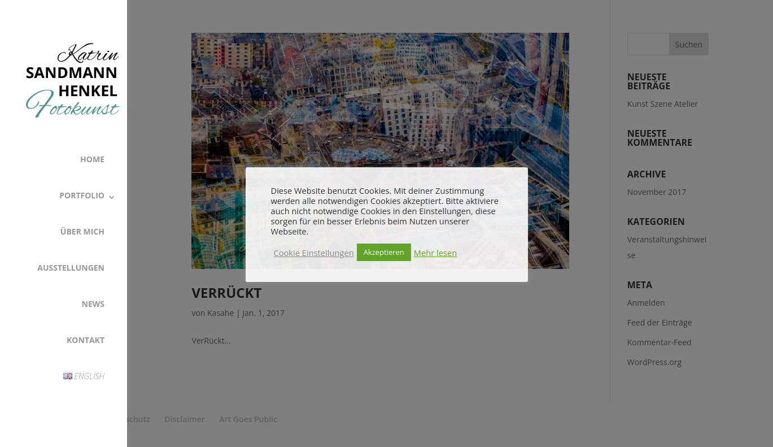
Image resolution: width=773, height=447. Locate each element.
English (83, 376)
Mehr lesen (435, 253)
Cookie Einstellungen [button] (314, 253)
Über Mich (82, 231)
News (93, 303)
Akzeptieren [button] (384, 252)
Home (92, 159)
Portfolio (81, 195)
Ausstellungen (70, 267)
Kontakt (85, 340)
